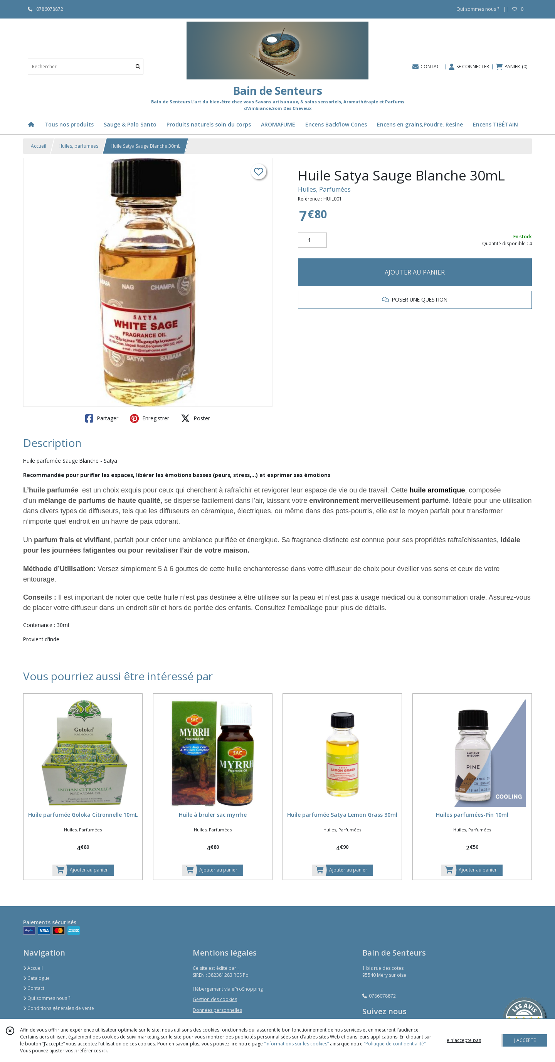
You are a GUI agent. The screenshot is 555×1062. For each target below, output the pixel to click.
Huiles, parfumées (78, 146)
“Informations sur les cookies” (296, 1043)
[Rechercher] (138, 66)
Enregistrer (149, 418)
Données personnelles (217, 1010)
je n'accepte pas (463, 1040)
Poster (195, 418)
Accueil (38, 146)
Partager (101, 418)
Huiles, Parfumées (324, 189)
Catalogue (36, 978)
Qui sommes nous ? (46, 998)
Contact (33, 988)
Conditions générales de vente (58, 1008)
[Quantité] (312, 240)
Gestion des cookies (215, 999)
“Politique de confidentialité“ (395, 1043)
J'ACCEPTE (525, 1040)
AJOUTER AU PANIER (415, 272)
